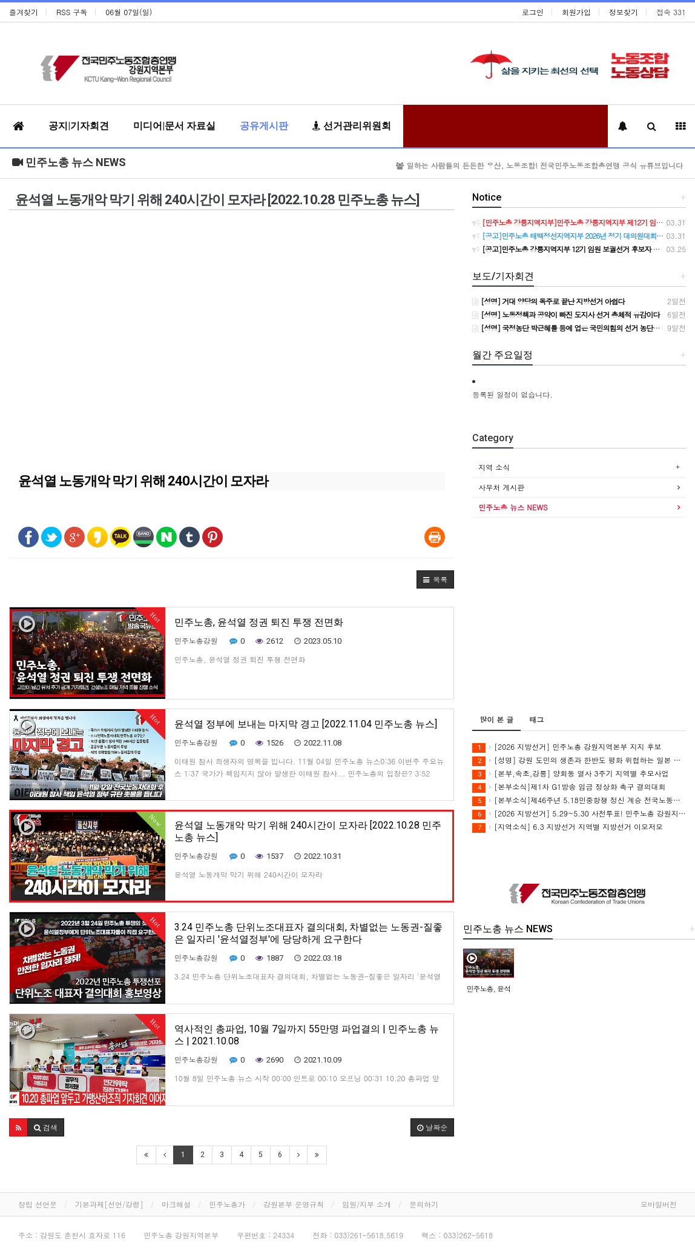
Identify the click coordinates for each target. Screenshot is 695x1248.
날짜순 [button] (432, 1127)
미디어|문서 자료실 (174, 126)
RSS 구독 (71, 12)
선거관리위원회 (351, 126)
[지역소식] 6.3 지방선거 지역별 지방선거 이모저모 (567, 827)
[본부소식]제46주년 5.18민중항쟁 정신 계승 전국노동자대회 (579, 800)
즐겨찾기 (23, 12)
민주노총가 (227, 1204)
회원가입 (576, 12)
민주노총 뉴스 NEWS (69, 162)
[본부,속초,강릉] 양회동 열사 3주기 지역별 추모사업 (570, 773)
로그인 (533, 12)
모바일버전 (659, 1204)
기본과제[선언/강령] (109, 1204)
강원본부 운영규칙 (293, 1204)
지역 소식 (494, 467)
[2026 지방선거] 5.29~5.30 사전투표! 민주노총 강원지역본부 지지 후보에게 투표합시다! (579, 813)
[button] (435, 579)
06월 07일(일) (128, 12)
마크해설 (176, 1204)
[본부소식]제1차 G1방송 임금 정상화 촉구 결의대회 (568, 787)
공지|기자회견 (78, 126)
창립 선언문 (37, 1204)
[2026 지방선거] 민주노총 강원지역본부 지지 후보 (566, 747)
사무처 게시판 (501, 487)
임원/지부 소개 (366, 1204)
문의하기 (423, 1204)
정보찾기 (623, 12)
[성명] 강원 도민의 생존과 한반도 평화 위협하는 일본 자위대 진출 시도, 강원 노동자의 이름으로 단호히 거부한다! (579, 760)
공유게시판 (264, 126)
